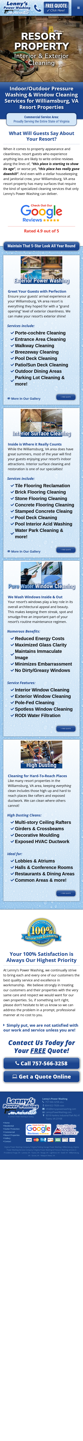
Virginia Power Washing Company (23, 1271)
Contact (7, 1265)
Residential (9, 1250)
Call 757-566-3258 (41, 1187)
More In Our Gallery (24, 434)
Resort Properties (12, 1259)
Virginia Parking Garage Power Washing (56, 1271)
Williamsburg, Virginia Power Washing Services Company (29, 1274)
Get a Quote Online (41, 1201)
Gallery (7, 1262)
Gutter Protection (12, 1253)
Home (6, 1247)
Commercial (9, 1256)
